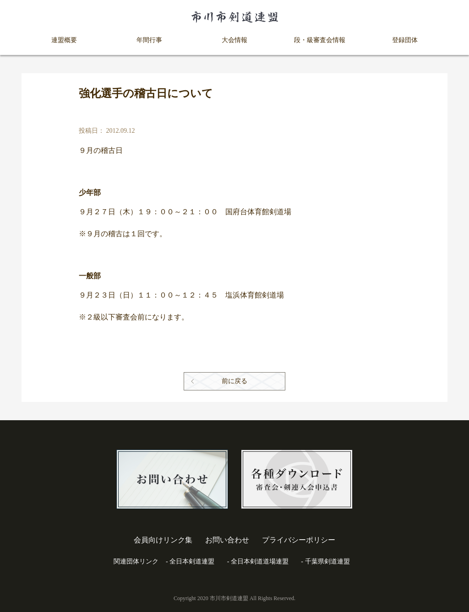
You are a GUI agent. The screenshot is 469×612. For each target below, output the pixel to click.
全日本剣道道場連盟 (260, 561)
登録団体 (405, 40)
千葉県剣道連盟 (327, 561)
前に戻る (234, 381)
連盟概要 (64, 40)
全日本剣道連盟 (191, 561)
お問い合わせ (227, 540)
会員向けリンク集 (163, 540)
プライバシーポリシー (298, 540)
